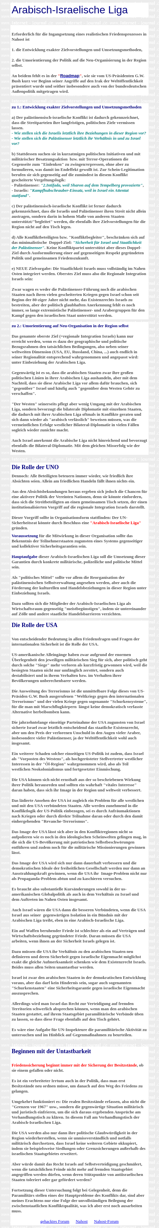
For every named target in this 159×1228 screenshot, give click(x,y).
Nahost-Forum (106, 1221)
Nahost (82, 1221)
